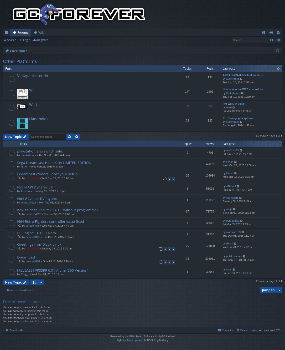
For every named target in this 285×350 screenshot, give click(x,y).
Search (11, 40)
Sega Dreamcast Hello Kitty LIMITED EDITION (54, 162)
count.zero (232, 197)
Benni (229, 243)
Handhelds (38, 119)
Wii (32, 90)
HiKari (229, 161)
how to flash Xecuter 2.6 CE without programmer (57, 210)
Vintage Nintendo (32, 75)
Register (42, 40)
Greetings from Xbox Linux (39, 244)
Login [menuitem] (272, 33)
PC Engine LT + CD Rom (36, 232)
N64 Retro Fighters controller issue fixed (50, 221)
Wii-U (34, 104)
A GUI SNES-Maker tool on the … (243, 75)
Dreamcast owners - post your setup (47, 174)
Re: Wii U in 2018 (233, 103)
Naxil (229, 269)
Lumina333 (232, 78)
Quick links (7, 33)
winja (229, 209)
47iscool (25, 191)
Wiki (41, 32)
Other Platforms (20, 61)
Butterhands (233, 93)
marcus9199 (33, 237)
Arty (129, 340)
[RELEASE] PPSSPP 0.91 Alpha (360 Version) (52, 270)
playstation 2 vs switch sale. (40, 151)
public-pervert (234, 256)
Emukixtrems (28, 155)
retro (229, 107)
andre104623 (28, 202)
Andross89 (232, 150)
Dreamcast (26, 257)
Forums (22, 32)
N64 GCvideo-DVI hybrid (37, 198)
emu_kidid (32, 178)
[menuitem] (263, 32)
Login (26, 40)
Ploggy (25, 274)
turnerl (24, 166)
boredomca (32, 225)
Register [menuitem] (279, 33)
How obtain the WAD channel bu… (244, 89)
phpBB (129, 336)
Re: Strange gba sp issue (238, 118)
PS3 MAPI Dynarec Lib (35, 187)
